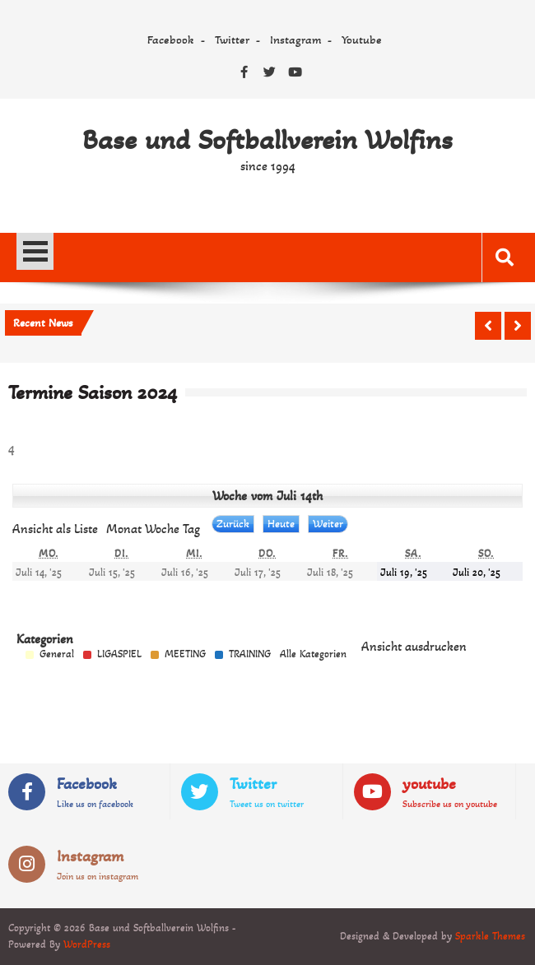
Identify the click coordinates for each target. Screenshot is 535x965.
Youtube (362, 39)
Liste (55, 528)
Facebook (170, 39)
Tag (191, 528)
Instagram (295, 39)
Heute (281, 524)
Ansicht (414, 646)
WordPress (86, 944)
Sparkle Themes (490, 936)
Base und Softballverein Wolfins (267, 139)
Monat (124, 528)
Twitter (232, 39)
